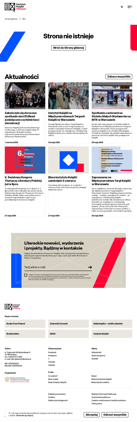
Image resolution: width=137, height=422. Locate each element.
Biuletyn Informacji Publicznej (104, 394)
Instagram (52, 355)
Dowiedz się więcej (24, 415)
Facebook (52, 352)
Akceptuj (92, 414)
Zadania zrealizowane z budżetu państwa (109, 400)
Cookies (51, 397)
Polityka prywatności (57, 394)
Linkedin (51, 365)
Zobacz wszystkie (118, 76)
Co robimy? (53, 376)
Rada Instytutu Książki (57, 382)
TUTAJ (51, 279)
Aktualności (97, 352)
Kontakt (95, 359)
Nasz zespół (53, 379)
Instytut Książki (15, 7)
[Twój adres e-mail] (54, 267)
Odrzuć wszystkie (115, 414)
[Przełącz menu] (129, 6)
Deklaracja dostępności (58, 400)
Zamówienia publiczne (101, 397)
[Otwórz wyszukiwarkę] (122, 6)
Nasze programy (98, 355)
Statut (94, 376)
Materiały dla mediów (100, 382)
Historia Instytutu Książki (101, 379)
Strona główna (11, 19)
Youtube (51, 362)
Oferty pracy (97, 404)
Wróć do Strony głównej (68, 48)
